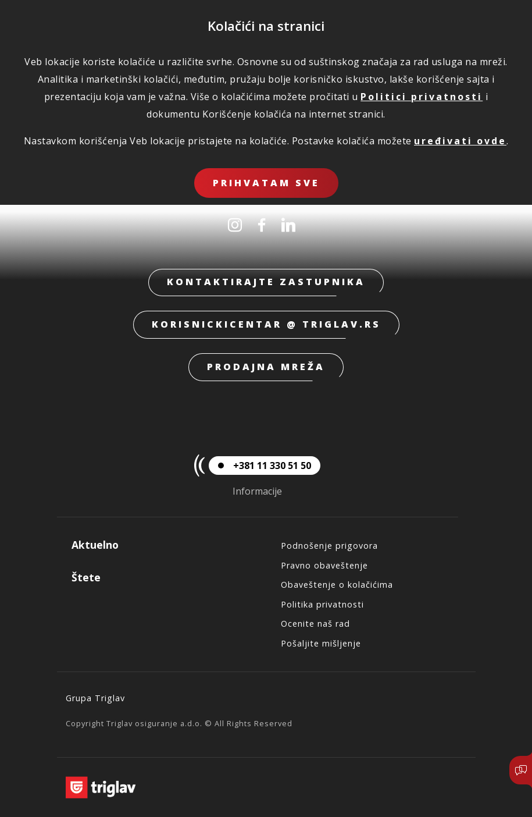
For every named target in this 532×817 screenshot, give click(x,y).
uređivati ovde (460, 140)
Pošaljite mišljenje (321, 643)
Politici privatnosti (421, 96)
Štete (86, 577)
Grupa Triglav (95, 698)
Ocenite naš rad (315, 623)
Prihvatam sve (266, 182)
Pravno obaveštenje (324, 565)
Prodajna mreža (266, 366)
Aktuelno (95, 545)
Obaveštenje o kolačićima (337, 584)
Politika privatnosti (322, 604)
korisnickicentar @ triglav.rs (266, 324)
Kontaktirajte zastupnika (266, 281)
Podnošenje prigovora (329, 545)
